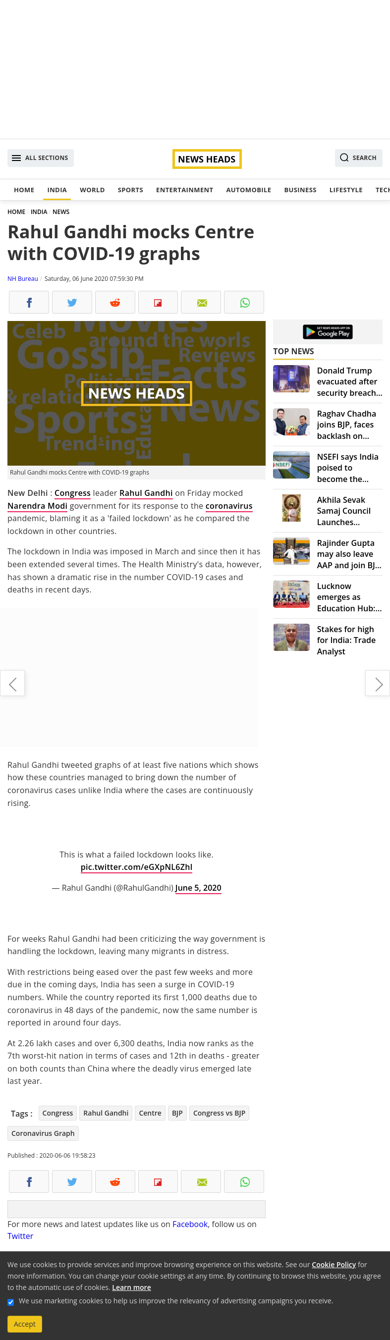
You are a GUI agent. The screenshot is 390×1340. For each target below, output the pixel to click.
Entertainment (184, 189)
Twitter (20, 1236)
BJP (177, 1113)
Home (24, 189)
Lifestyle (346, 189)
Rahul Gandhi (146, 492)
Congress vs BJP (219, 1113)
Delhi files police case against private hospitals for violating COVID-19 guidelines (377, 683)
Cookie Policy (334, 1264)
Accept (25, 1324)
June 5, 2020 (198, 887)
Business (300, 189)
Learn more (131, 1287)
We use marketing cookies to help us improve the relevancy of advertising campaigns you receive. (176, 1300)
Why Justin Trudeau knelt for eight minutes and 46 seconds (12, 683)
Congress (73, 492)
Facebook (190, 1224)
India (57, 189)
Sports (130, 189)
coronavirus (229, 505)
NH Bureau (22, 278)
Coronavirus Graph (43, 1133)
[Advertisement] (195, 69)
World (92, 189)
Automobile (248, 189)
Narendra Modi (37, 505)
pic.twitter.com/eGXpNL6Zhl (137, 866)
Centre (150, 1113)
